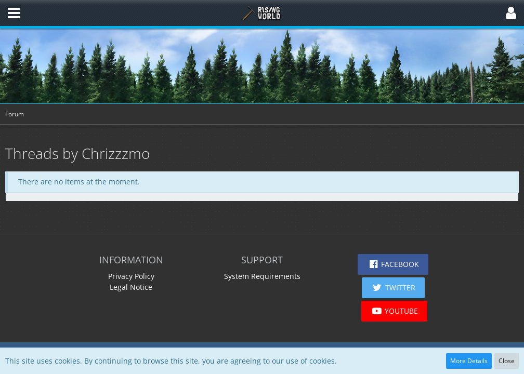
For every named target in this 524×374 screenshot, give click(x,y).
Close (507, 360)
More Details (469, 360)
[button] (14, 13)
